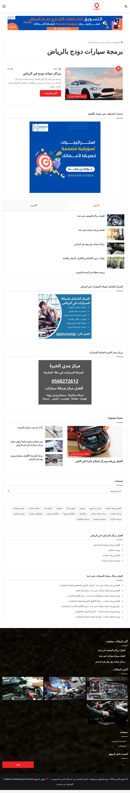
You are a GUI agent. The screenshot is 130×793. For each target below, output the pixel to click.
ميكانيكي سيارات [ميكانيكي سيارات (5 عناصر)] (35, 517)
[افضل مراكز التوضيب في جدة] (114, 222)
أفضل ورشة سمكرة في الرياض (106, 548)
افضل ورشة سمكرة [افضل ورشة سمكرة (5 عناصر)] (113, 511)
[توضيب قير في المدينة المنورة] (107, 691)
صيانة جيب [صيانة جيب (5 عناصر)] (48, 511)
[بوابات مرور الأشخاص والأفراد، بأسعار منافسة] (114, 264)
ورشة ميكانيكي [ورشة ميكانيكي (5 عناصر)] (83, 522)
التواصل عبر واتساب (64, 787)
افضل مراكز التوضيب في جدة (89, 217)
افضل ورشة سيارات (111, 604)
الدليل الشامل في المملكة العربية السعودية (69, 782)
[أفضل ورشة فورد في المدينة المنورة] (22, 691)
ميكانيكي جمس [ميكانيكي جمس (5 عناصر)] (53, 517)
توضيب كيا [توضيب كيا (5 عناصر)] (71, 511)
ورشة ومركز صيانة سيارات (108, 614)
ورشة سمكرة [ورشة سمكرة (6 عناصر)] (19, 517)
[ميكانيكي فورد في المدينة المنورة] (107, 715)
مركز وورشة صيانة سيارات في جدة (105, 609)
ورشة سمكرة (114, 553)
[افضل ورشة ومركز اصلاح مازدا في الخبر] (95, 444)
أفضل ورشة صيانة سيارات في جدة (105, 593)
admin (56, 69)
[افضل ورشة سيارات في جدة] (114, 236)
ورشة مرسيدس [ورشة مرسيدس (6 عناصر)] (99, 522)
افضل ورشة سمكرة (111, 558)
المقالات (122, 749)
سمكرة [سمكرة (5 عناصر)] (59, 511)
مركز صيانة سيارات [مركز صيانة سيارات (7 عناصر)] (98, 517)
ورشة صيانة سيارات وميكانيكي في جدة (103, 599)
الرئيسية (118, 42)
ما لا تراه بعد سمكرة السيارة (30, 430)
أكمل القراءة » (50, 93)
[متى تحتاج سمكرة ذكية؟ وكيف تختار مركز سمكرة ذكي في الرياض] (54, 449)
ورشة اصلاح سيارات (111, 620)
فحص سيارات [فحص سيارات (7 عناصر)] (18, 511)
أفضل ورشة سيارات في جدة (107, 588)
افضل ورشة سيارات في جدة (90, 231)
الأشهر (96, 205)
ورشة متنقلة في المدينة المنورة (88, 274)
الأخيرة (33, 205)
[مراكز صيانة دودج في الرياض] (94, 83)
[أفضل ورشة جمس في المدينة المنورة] (64, 691)
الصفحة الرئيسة (118, 744)
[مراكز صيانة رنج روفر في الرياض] (114, 250)
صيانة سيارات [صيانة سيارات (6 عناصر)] (34, 511)
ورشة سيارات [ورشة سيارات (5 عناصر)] (115, 522)
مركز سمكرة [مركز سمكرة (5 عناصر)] (116, 517)
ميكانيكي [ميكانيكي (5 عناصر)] (82, 517)
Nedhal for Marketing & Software (18, 782)
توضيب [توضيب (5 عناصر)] (82, 511)
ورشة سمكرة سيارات (110, 563)
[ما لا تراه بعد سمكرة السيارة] (54, 435)
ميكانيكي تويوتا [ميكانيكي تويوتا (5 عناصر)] (69, 517)
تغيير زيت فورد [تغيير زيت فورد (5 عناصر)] (95, 511)
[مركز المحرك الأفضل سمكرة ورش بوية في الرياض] (54, 463)
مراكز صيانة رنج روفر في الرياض (88, 245)
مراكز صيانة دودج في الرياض (42, 73)
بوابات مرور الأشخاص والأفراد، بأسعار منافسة (82, 259)
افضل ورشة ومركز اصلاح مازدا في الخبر (99, 464)
